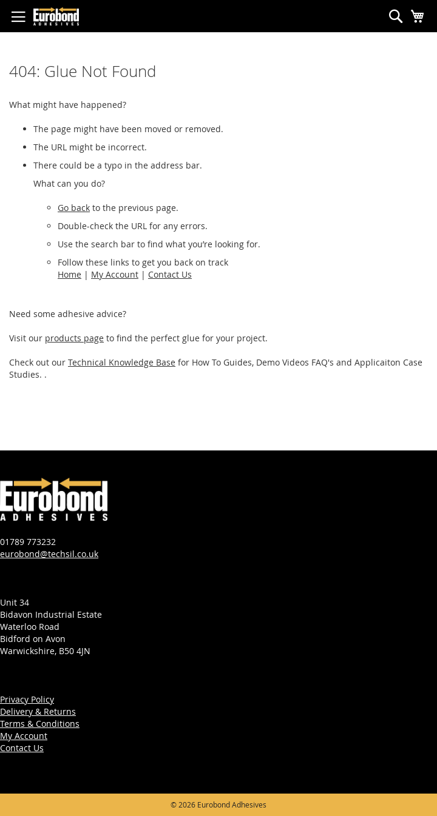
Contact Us (170, 274)
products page (74, 338)
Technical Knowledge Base (121, 362)
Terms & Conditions (40, 723)
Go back (74, 207)
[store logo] (56, 16)
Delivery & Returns (38, 711)
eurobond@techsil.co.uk (49, 554)
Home (69, 274)
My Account (114, 274)
